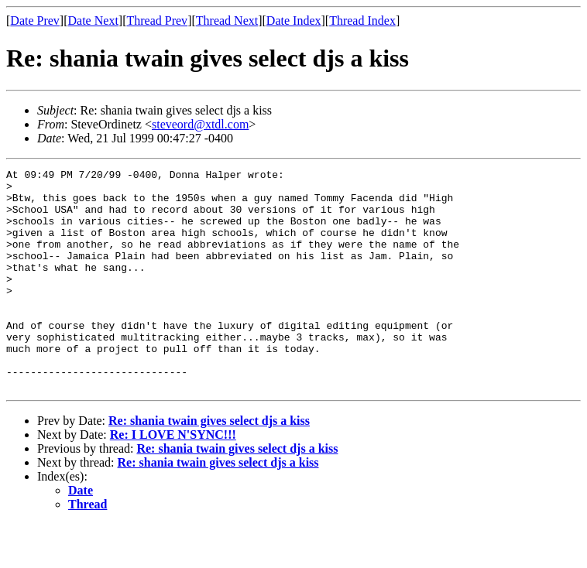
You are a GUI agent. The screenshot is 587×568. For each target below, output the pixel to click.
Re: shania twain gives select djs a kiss (209, 464)
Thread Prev (156, 20)
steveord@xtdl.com (200, 124)
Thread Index (362, 20)
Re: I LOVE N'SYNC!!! (173, 478)
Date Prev (35, 20)
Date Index (293, 20)
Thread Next (227, 20)
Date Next (93, 20)
